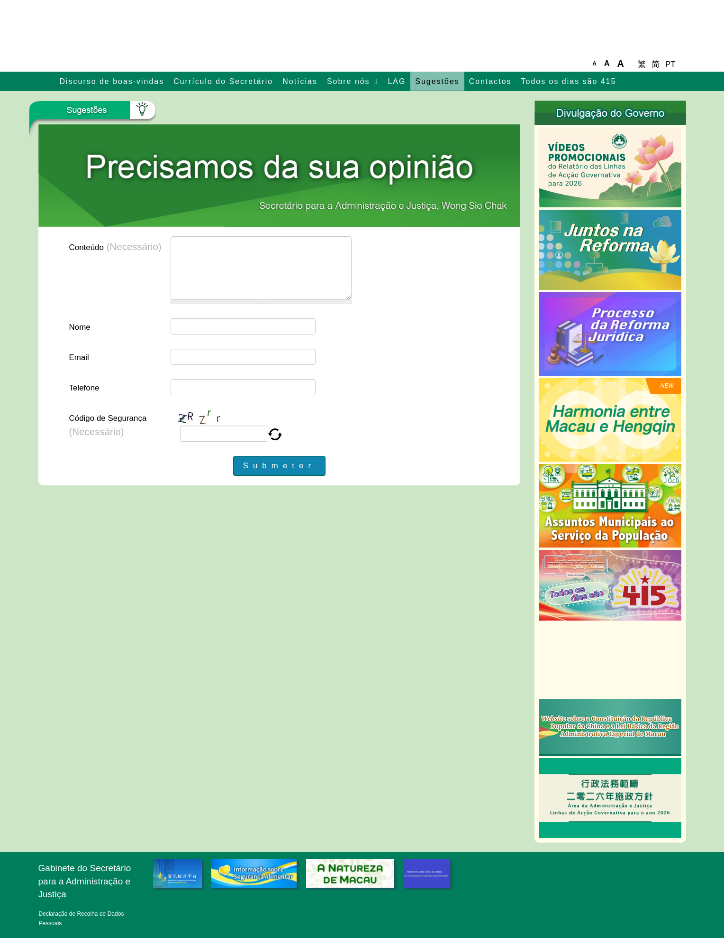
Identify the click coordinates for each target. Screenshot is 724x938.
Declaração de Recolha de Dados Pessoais (81, 918)
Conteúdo (115, 246)
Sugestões (437, 81)
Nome (79, 327)
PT (670, 64)
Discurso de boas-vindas (112, 81)
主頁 (46, 82)
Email (79, 357)
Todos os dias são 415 (568, 81)
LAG (397, 81)
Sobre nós (348, 81)
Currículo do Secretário (223, 81)
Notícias (299, 81)
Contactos (490, 81)
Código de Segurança (108, 425)
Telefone (84, 387)
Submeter (279, 465)
